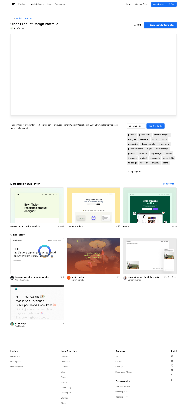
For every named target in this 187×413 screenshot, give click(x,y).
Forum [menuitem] (64, 382)
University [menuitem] (65, 362)
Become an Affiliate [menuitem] (123, 372)
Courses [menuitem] (64, 367)
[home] (13, 4)
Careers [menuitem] (118, 362)
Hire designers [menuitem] (16, 367)
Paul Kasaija (20, 326)
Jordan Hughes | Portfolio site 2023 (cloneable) (145, 277)
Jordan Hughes (134, 280)
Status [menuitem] (63, 403)
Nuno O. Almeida (22, 280)
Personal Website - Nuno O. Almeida (32, 277)
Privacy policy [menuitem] (121, 392)
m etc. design (78, 277)
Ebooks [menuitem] (64, 377)
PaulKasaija (20, 323)
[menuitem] (172, 356)
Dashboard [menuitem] (15, 356)
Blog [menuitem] (63, 372)
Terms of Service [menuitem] (122, 386)
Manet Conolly (78, 280)
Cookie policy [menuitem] (121, 397)
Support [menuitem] (64, 356)
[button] (23, 4)
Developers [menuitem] (66, 393)
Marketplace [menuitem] (15, 362)
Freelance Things (75, 226)
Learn (49, 4)
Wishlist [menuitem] (64, 398)
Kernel (126, 226)
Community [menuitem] (66, 388)
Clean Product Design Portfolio (25, 226)
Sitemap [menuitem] (119, 367)
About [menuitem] (118, 356)
